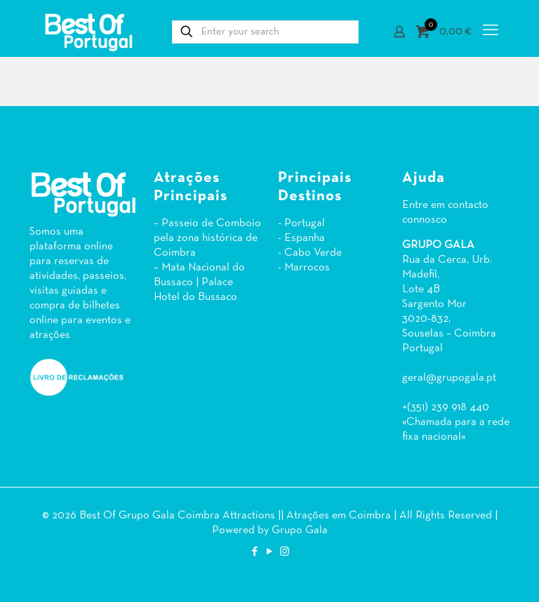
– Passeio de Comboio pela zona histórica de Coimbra (207, 238)
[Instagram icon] (284, 552)
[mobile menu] (491, 32)
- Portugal (301, 223)
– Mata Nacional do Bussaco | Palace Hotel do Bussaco (199, 282)
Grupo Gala (300, 530)
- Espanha (301, 238)
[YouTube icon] (270, 552)
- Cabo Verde (310, 253)
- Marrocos (304, 268)
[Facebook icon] (255, 552)
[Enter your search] (265, 32)
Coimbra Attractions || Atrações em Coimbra (284, 516)
